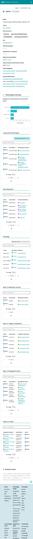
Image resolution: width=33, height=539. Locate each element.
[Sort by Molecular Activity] (29, 297)
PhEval (6, 530)
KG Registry (16, 538)
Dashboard (16, 518)
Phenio (23, 498)
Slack (24, 528)
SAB (5, 494)
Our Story (6, 489)
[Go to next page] (15, 178)
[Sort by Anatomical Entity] (29, 199)
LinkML (6, 533)
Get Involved (25, 526)
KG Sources (16, 515)
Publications (7, 498)
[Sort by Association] (16, 147)
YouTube (25, 535)
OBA (23, 500)
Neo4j (15, 495)
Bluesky (24, 538)
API (14, 493)
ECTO (23, 510)
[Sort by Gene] (7, 147)
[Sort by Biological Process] (29, 381)
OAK (5, 537)
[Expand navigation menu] (31, 2)
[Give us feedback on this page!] (31, 482)
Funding (6, 500)
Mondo (23, 489)
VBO (23, 503)
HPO (23, 496)
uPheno (24, 494)
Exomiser (6, 528)
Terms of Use (16, 508)
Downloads (16, 491)
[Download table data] (11, 181)
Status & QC (16, 500)
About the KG (16, 513)
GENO (23, 505)
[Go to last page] (17, 178)
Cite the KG (16, 511)
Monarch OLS (16, 528)
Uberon (23, 491)
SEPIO (23, 507)
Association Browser (16, 520)
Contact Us (7, 496)
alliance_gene (7, 59)
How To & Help (17, 502)
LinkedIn (24, 533)
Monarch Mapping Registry (15, 532)
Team (5, 491)
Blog (23, 531)
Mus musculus (7, 28)
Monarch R (16, 498)
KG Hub (15, 536)
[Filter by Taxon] (20, 242)
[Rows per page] (14, 175)
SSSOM (6, 535)
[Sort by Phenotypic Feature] (30, 147)
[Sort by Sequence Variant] (14, 432)
